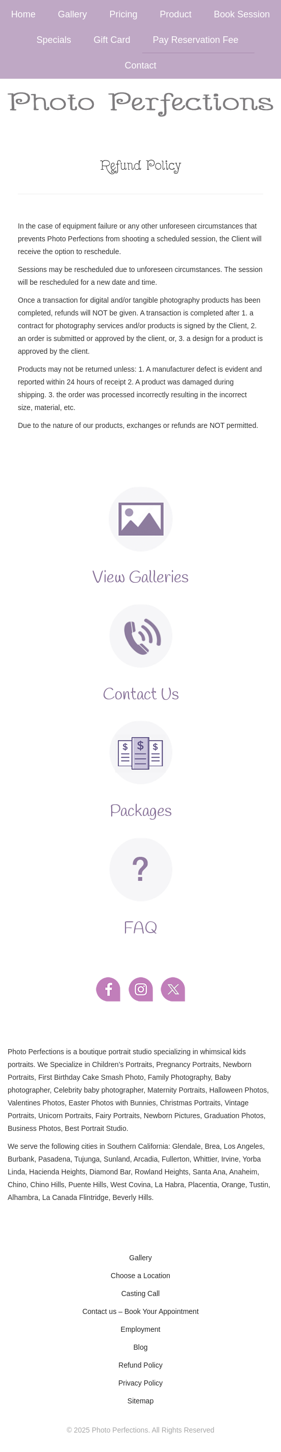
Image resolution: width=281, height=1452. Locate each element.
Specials (54, 40)
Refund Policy (140, 1365)
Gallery (72, 14)
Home (23, 14)
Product (175, 14)
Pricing (123, 14)
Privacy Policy (140, 1383)
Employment (141, 1329)
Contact (140, 65)
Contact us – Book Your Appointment (140, 1311)
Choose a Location (140, 1276)
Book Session (242, 14)
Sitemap (140, 1401)
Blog (140, 1347)
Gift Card (111, 40)
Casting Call (140, 1293)
